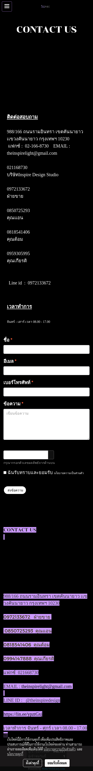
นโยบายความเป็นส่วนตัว (69, 473)
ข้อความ (13, 403)
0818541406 (18, 231)
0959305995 (18, 253)
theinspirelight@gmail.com (32, 153)
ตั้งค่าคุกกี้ (32, 763)
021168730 (17, 167)
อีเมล (9, 361)
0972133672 (18, 188)
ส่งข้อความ (15, 490)
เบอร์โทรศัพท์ (18, 382)
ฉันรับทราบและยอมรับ (43, 472)
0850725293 (18, 210)
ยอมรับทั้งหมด (57, 763)
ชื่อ (7, 339)
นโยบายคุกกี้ (15, 754)
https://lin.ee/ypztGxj (22, 714)
